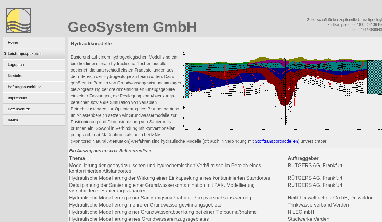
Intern (13, 120)
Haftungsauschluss (25, 87)
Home (13, 42)
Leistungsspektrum (23, 53)
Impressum (17, 98)
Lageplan (16, 65)
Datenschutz (19, 109)
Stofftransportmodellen (276, 141)
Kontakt (15, 76)
